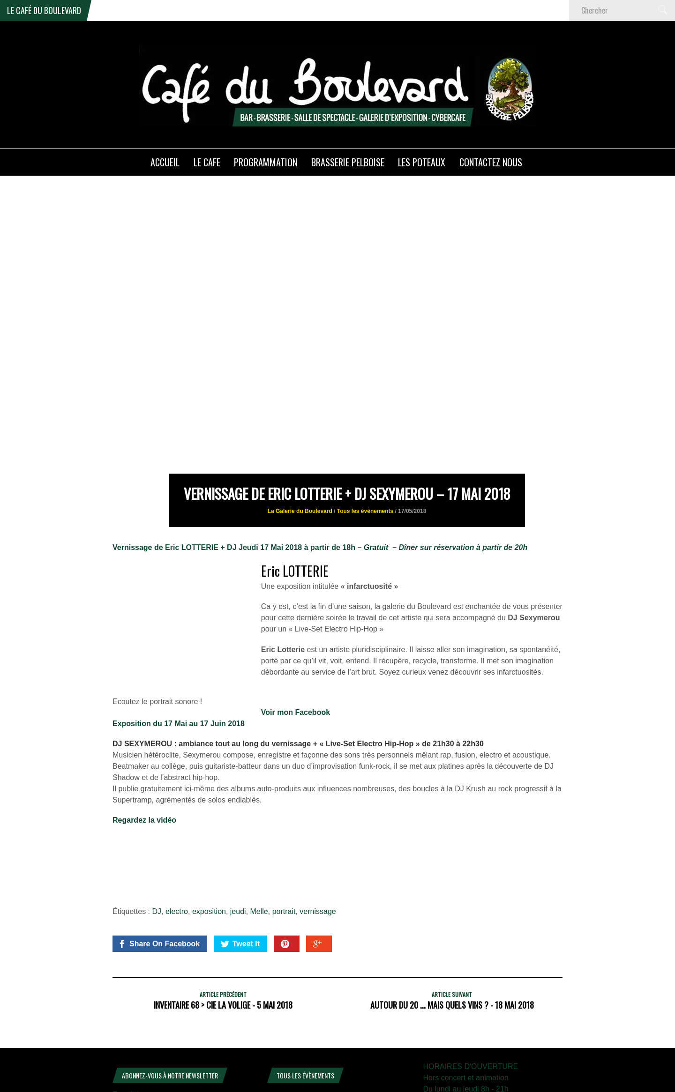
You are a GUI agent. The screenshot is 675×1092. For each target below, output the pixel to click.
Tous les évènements (365, 450)
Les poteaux (421, 162)
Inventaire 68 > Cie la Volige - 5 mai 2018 (223, 944)
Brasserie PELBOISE (347, 162)
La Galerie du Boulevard (300, 450)
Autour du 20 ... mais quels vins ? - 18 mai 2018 (452, 944)
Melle (259, 850)
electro (176, 850)
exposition (209, 850)
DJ (157, 850)
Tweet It (240, 883)
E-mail (125, 1034)
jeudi (238, 850)
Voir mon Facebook (295, 651)
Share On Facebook (159, 883)
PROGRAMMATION (265, 162)
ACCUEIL (165, 162)
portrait (284, 850)
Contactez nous (490, 162)
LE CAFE (207, 162)
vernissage (318, 850)
